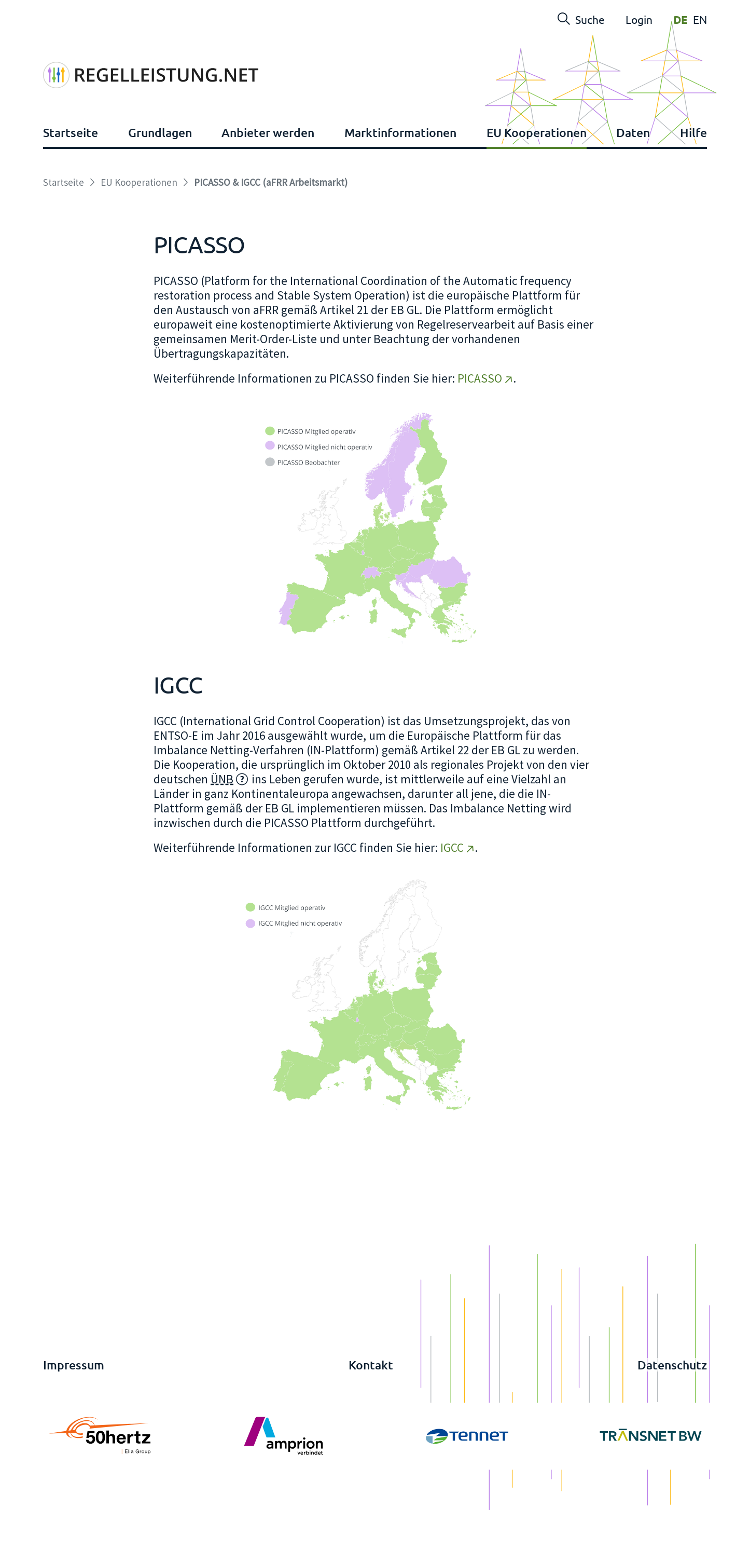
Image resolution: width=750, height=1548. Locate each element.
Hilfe (693, 163)
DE (680, 19)
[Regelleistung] (169, 64)
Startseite (70, 163)
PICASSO (479, 409)
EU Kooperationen (537, 163)
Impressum (73, 1396)
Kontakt (371, 1396)
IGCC (452, 878)
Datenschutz (672, 1396)
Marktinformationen (400, 163)
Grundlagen (160, 163)
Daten (633, 163)
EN (700, 19)
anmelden (29, 1537)
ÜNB (222, 810)
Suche (581, 19)
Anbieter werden (267, 163)
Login (639, 19)
